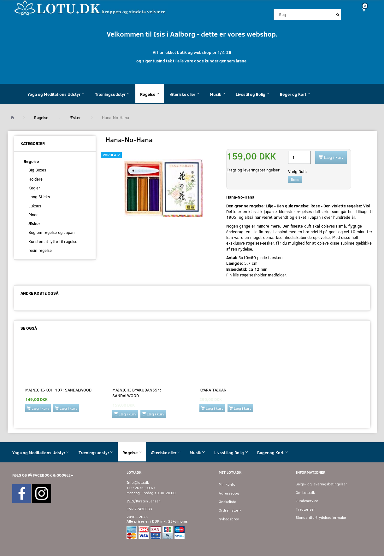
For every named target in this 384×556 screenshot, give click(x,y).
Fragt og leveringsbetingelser (253, 170)
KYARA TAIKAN (213, 390)
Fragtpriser (305, 509)
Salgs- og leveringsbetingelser (321, 484)
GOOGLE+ (64, 475)
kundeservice (307, 500)
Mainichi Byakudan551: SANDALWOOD (136, 392)
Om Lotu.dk (305, 492)
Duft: (297, 171)
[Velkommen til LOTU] (90, 7)
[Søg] (338, 14)
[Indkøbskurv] (361, 9)
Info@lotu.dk (138, 482)
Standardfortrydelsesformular (321, 517)
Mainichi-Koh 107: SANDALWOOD (58, 390)
